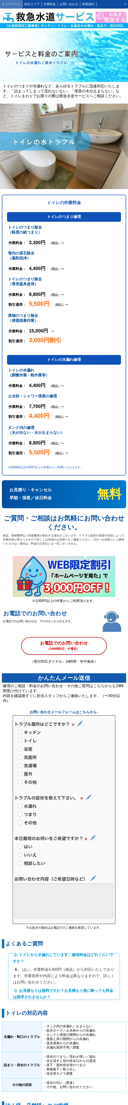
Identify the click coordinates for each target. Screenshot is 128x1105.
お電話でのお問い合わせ (64, 646)
